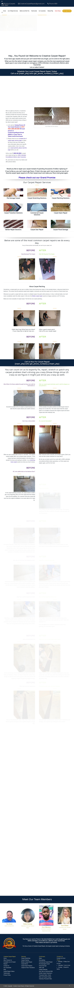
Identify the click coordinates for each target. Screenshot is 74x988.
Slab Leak (41, 967)
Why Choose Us (8, 960)
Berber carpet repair (37, 296)
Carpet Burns (24, 963)
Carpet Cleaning (43, 969)
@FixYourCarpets (9, 4)
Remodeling (42, 960)
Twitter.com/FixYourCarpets (15, 136)
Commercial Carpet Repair (45, 962)
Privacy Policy (7, 975)
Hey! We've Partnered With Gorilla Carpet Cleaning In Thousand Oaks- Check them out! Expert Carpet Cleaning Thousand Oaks (46, 975)
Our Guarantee (7, 967)
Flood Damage (42, 965)
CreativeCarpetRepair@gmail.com (32, 4)
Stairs (40, 958)
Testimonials (7, 973)
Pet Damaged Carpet (44, 963)
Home (5, 958)
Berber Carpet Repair (26, 962)
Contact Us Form (61, 958)
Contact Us (6, 965)
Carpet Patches (25, 960)
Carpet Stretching (25, 958)
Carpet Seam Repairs (26, 965)
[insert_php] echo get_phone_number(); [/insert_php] (41, 73)
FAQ (5, 969)
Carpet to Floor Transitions (28, 967)
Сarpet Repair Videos (9, 971)
